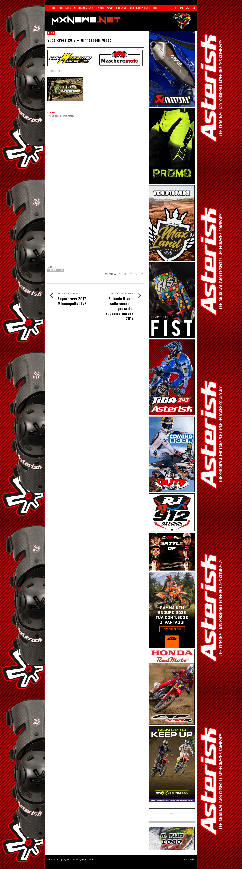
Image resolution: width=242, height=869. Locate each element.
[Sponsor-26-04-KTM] (172, 609)
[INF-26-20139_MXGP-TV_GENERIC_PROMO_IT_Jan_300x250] (172, 551)
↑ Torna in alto (188, 859)
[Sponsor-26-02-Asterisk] (172, 377)
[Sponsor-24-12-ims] (172, 145)
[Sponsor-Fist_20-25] (172, 299)
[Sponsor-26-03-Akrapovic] (172, 68)
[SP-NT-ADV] (172, 838)
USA (61, 270)
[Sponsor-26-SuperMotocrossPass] (172, 763)
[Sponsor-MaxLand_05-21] (172, 222)
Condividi (52, 112)
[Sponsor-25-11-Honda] (172, 686)
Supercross (53, 270)
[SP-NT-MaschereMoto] (120, 57)
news (51, 33)
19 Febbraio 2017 (54, 70)
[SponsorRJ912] (172, 512)
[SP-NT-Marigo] (70, 57)
